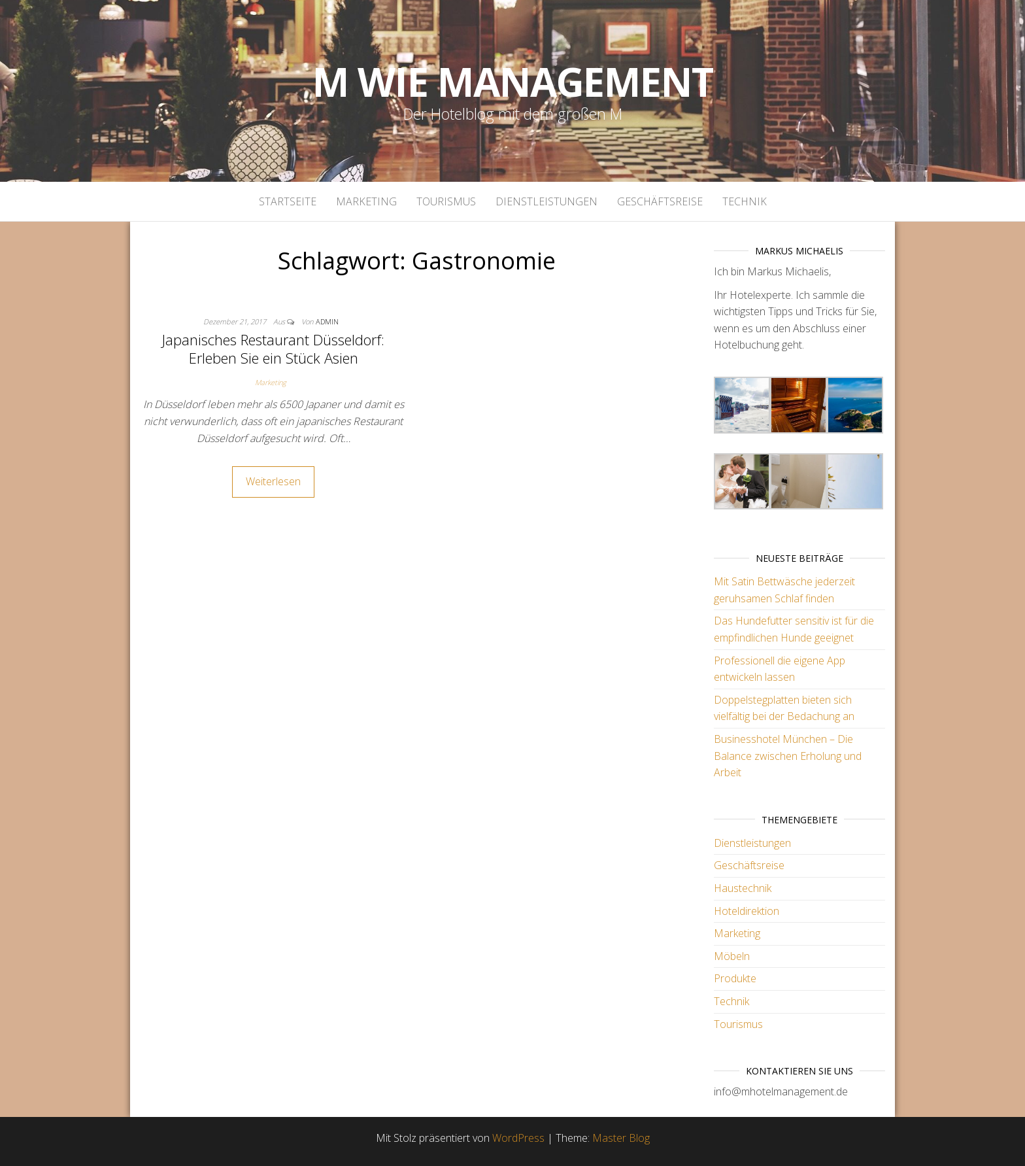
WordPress (518, 1138)
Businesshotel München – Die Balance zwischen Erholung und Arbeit (788, 756)
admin (327, 321)
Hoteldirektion (746, 911)
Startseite (287, 201)
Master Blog (621, 1138)
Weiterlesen (273, 481)
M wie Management (512, 82)
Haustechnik (742, 888)
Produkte (735, 978)
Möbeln (732, 956)
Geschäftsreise (660, 201)
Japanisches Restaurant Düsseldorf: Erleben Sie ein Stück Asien (273, 349)
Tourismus (446, 201)
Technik (744, 201)
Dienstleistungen (546, 201)
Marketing (366, 201)
